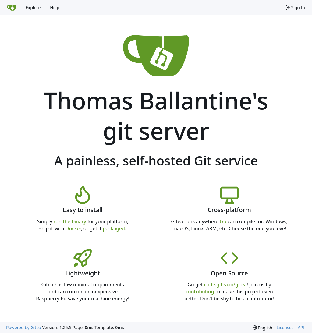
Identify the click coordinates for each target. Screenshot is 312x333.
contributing (200, 291)
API (301, 327)
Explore (33, 7)
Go (223, 221)
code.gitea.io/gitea (225, 284)
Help (54, 7)
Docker (73, 228)
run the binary (70, 221)
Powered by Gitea (23, 327)
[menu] (262, 328)
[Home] (11, 7)
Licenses (285, 327)
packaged (114, 228)
